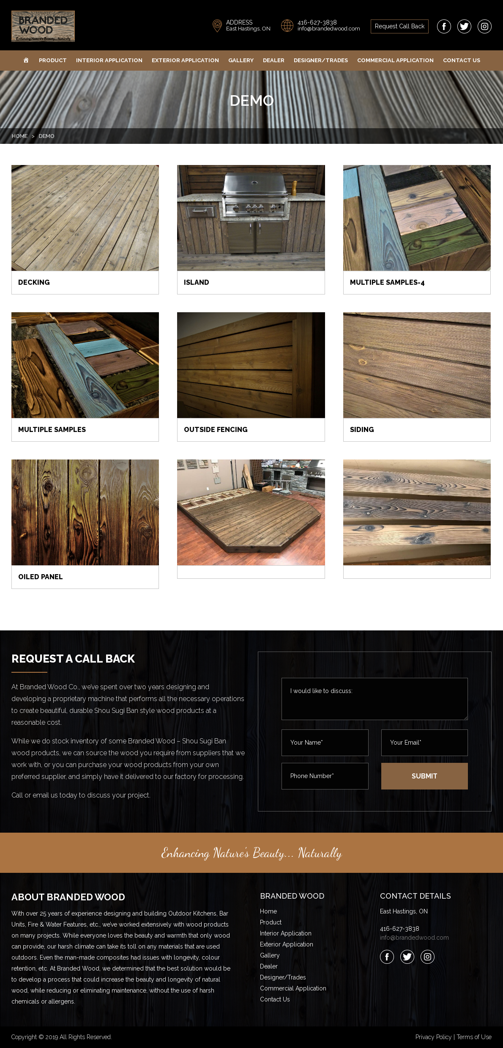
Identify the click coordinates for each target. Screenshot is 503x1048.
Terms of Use (474, 1037)
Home (19, 136)
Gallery (241, 60)
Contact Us (461, 60)
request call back (399, 26)
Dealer (273, 60)
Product (53, 60)
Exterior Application (185, 60)
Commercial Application (395, 60)
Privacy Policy (434, 1037)
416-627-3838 (317, 22)
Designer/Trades (321, 60)
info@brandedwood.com (329, 28)
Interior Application (109, 60)
